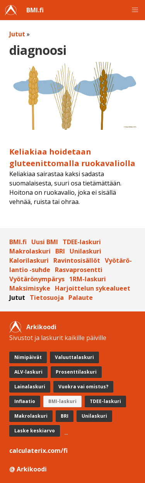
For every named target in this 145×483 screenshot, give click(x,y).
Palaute (80, 297)
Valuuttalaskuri (74, 357)
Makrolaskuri (30, 251)
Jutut (17, 34)
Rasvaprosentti (78, 269)
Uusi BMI (44, 242)
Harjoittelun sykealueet (92, 288)
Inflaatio (24, 401)
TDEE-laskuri (82, 242)
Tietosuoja (47, 297)
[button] (135, 10)
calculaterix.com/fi (38, 450)
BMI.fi (35, 10)
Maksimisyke (29, 288)
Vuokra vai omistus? (83, 386)
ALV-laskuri (28, 372)
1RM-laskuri (87, 279)
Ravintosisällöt (76, 260)
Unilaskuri (85, 251)
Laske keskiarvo (34, 430)
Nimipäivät (28, 357)
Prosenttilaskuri (76, 372)
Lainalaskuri (29, 386)
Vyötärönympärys (37, 279)
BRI (60, 251)
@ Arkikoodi (28, 469)
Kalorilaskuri (29, 260)
